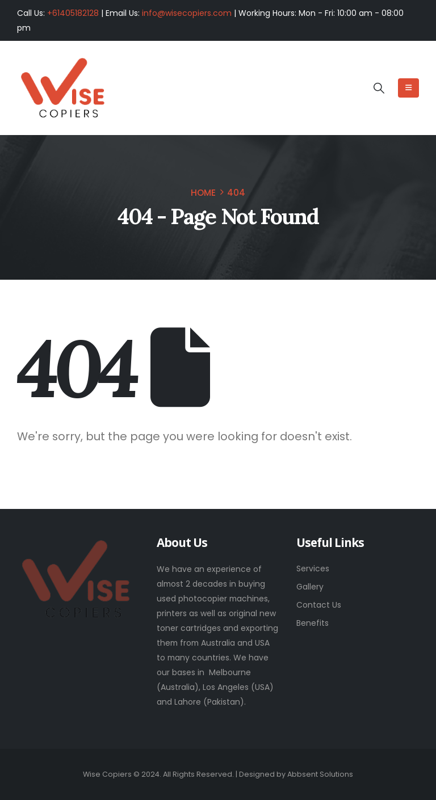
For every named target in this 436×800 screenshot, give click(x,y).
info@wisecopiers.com (187, 13)
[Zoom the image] (75, 544)
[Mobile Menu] (408, 88)
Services (312, 568)
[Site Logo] (62, 88)
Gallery (310, 586)
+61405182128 (73, 13)
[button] (378, 88)
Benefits (312, 623)
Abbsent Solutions (320, 774)
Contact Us (318, 604)
